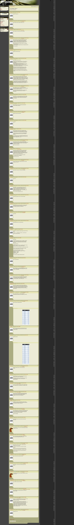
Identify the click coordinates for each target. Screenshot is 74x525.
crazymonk (11, 237)
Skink (11, 111)
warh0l (11, 229)
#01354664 (23, 510)
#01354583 (23, 283)
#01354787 (23, 409)
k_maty (11, 12)
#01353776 (23, 140)
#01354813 (18, 400)
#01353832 (23, 112)
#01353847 (24, 111)
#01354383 (27, 185)
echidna (11, 326)
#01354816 (23, 408)
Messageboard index (12, 6)
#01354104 (23, 160)
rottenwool (11, 29)
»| (15, 9)
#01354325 (27, 159)
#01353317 (19, 29)
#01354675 (26, 300)
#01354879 (24, 488)
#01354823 (24, 435)
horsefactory (11, 471)
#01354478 (27, 203)
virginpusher (11, 454)
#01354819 (24, 417)
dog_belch (11, 391)
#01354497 (21, 229)
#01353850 (24, 120)
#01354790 (24, 391)
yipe (0, 23)
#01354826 (23, 434)
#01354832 (24, 454)
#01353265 (18, 12)
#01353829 (24, 94)
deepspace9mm (12, 283)
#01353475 (23, 75)
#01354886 (24, 497)
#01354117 (18, 148)
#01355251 (27, 509)
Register (1, 9)
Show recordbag (19, 149)
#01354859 (26, 471)
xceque (11, 148)
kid (10, 94)
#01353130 (23, 38)
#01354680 (18, 326)
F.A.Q (1, 8)
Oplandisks (1, 21)
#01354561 (23, 292)
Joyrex (11, 74)
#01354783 (26, 374)
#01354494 (27, 220)
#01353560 (24, 58)
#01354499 (19, 237)
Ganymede (11, 159)
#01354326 (27, 168)
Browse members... (2, 25)
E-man (11, 58)
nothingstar (1, 22)
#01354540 (24, 266)
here (24, 499)
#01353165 (23, 21)
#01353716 (26, 74)
